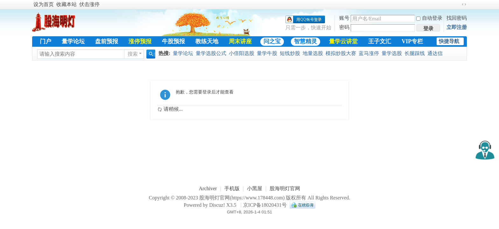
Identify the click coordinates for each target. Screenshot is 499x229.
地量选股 (313, 53)
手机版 (232, 188)
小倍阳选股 (241, 53)
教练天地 (206, 41)
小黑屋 (254, 188)
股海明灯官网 (285, 188)
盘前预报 (106, 41)
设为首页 (43, 4)
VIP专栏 (412, 41)
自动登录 (429, 18)
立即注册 (456, 27)
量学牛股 (267, 53)
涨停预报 (140, 41)
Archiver (208, 188)
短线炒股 (290, 53)
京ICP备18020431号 (265, 205)
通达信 (435, 53)
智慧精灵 (305, 41)
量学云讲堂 (343, 41)
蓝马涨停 (369, 53)
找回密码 (456, 18)
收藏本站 (66, 4)
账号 (344, 18)
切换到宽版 (464, 4)
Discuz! (217, 205)
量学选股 (392, 53)
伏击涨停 (89, 4)
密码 (344, 27)
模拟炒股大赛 (341, 53)
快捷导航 (449, 41)
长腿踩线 (414, 53)
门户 (45, 41)
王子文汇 (379, 41)
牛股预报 (173, 41)
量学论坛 (73, 41)
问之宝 (272, 41)
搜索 (133, 54)
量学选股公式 (211, 53)
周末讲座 (240, 41)
